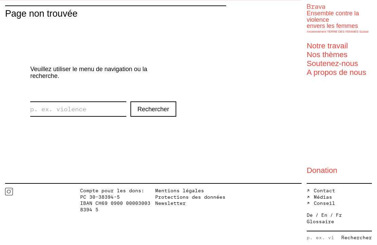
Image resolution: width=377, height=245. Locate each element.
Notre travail (327, 46)
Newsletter (170, 203)
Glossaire (320, 221)
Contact (324, 191)
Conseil (324, 203)
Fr (339, 215)
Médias (323, 197)
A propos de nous (336, 72)
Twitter (36, 192)
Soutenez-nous (332, 63)
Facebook (22, 192)
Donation (322, 170)
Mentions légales (179, 191)
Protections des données (190, 197)
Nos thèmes (327, 54)
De (310, 215)
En (324, 215)
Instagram (9, 192)
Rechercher (153, 109)
